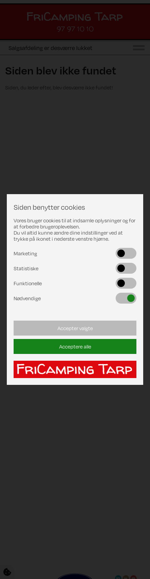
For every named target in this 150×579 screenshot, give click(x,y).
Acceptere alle (75, 346)
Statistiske (26, 268)
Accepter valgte (75, 328)
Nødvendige (27, 298)
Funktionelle (28, 283)
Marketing (25, 253)
